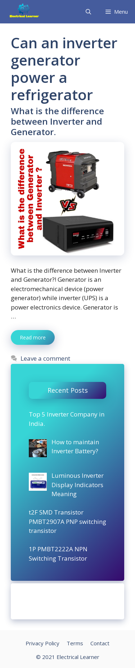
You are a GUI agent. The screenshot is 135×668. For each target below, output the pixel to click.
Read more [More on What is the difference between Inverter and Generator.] (33, 337)
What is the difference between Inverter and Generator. (57, 121)
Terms (75, 643)
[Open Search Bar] (88, 11)
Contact (99, 643)
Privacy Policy (42, 643)
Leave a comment (45, 358)
